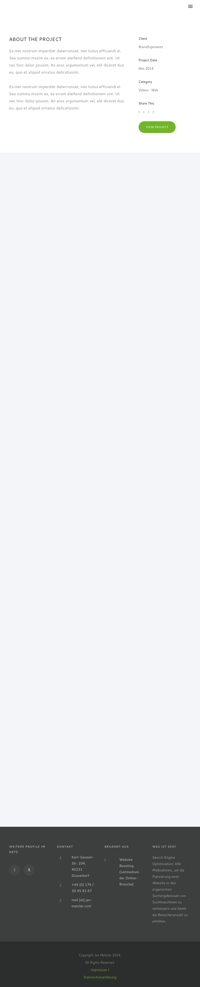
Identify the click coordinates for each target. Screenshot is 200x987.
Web (154, 90)
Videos (144, 90)
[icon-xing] (29, 870)
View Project (157, 127)
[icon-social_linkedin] (16, 870)
